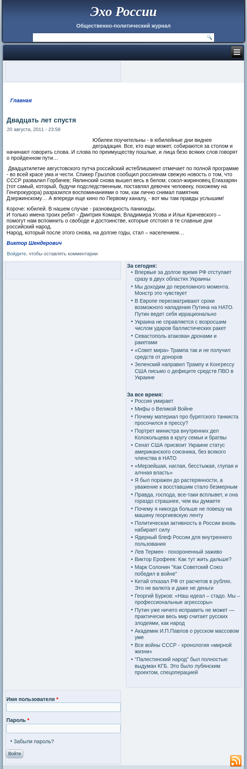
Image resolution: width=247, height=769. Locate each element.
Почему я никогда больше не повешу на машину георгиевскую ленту (183, 512)
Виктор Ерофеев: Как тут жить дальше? (183, 559)
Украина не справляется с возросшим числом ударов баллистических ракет (180, 325)
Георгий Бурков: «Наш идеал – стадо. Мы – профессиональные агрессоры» (187, 599)
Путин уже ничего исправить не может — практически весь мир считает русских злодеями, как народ (184, 616)
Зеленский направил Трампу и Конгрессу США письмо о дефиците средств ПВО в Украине (184, 370)
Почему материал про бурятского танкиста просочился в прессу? (186, 420)
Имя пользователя (32, 699)
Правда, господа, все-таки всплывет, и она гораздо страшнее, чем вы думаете (186, 498)
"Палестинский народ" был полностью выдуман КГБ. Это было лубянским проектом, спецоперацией (181, 665)
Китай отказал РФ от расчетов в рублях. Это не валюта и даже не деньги (183, 584)
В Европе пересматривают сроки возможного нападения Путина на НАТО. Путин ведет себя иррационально (184, 307)
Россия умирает (154, 401)
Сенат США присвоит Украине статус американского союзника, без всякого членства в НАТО (180, 451)
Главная (21, 100)
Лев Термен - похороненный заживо (178, 552)
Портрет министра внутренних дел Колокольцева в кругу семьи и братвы (180, 434)
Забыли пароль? (34, 741)
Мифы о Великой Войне (164, 409)
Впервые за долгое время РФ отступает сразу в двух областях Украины (183, 275)
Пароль (17, 720)
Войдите (16, 253)
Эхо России (123, 11)
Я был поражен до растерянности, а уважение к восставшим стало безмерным (186, 483)
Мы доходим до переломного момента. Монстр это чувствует (182, 290)
